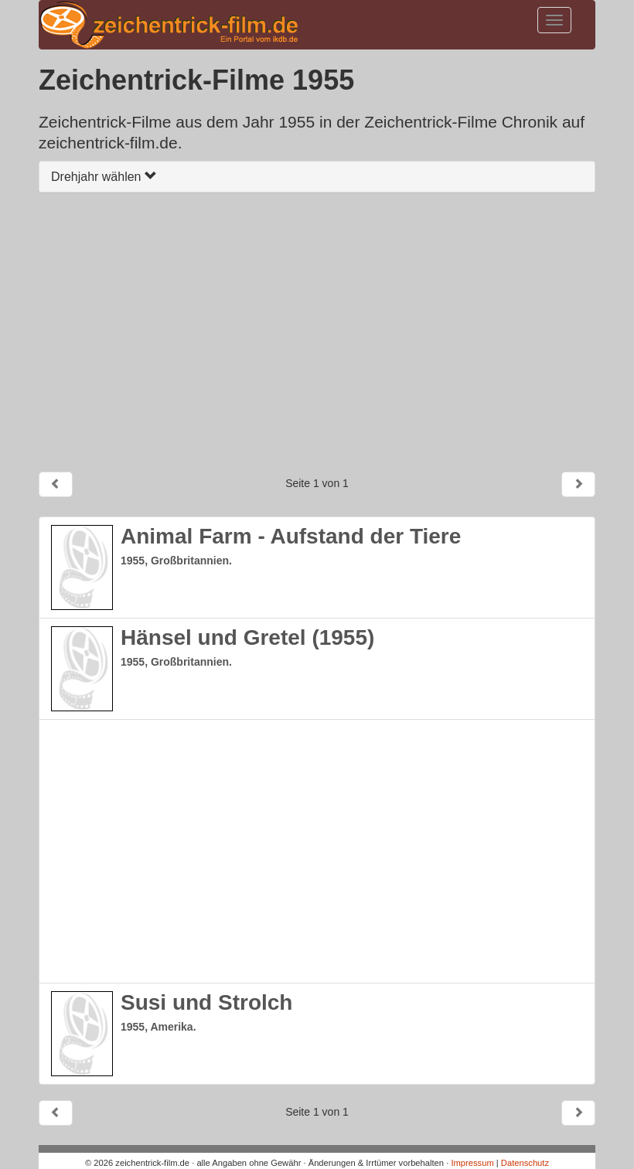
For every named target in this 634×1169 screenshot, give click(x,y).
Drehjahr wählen (104, 176)
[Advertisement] (317, 331)
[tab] (317, 177)
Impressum (472, 1162)
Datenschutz (525, 1162)
